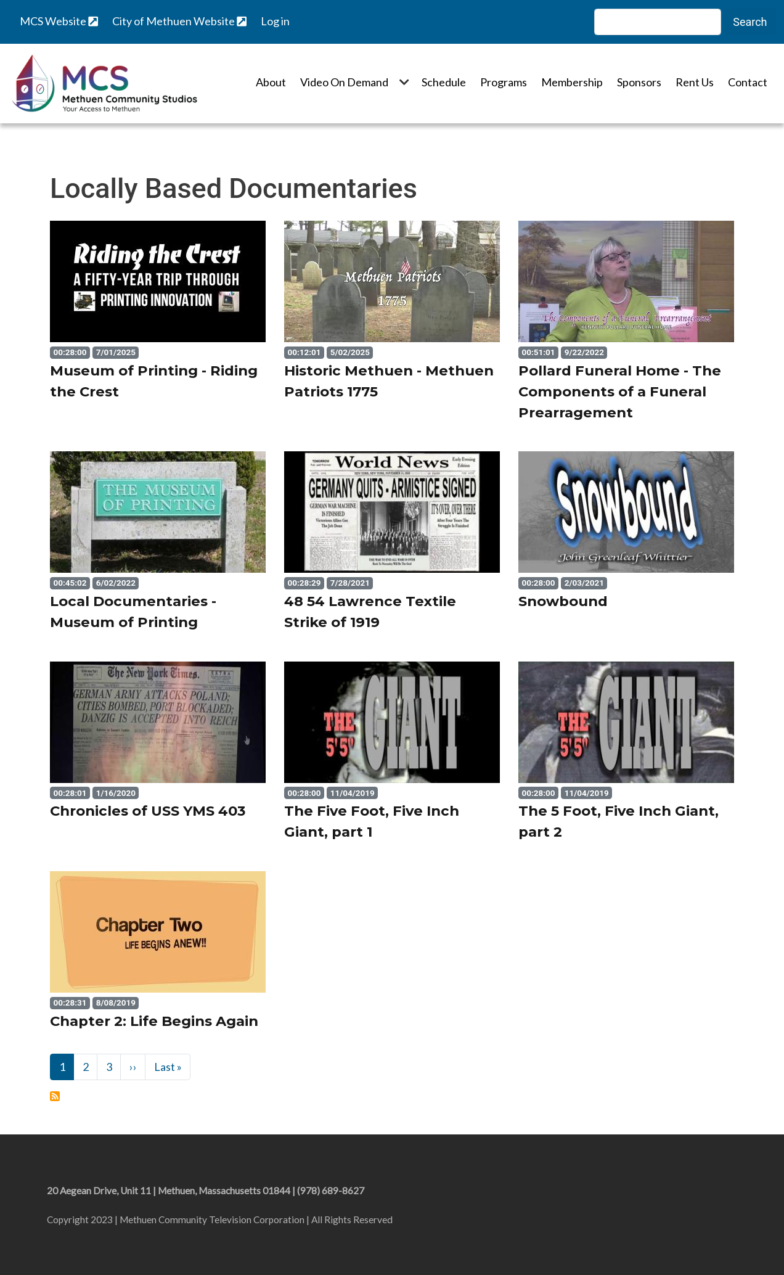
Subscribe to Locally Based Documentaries (55, 1096)
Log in (275, 21)
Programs (503, 82)
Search (750, 21)
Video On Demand (344, 82)
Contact (747, 82)
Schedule (444, 82)
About (271, 82)
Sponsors (639, 82)
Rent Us (695, 82)
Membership (572, 82)
